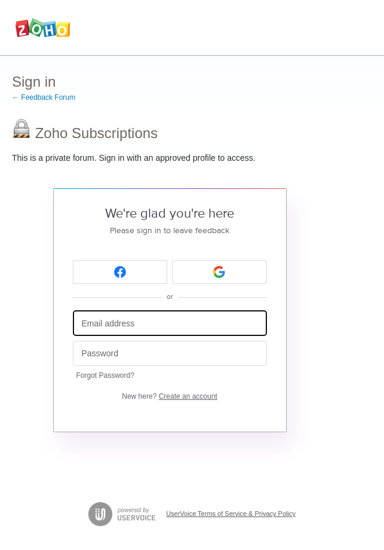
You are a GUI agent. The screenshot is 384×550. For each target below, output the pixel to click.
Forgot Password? (105, 375)
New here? (169, 396)
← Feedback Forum (43, 97)
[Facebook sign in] (120, 272)
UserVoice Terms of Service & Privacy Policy (231, 513)
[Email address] (170, 323)
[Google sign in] (219, 272)
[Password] (170, 353)
